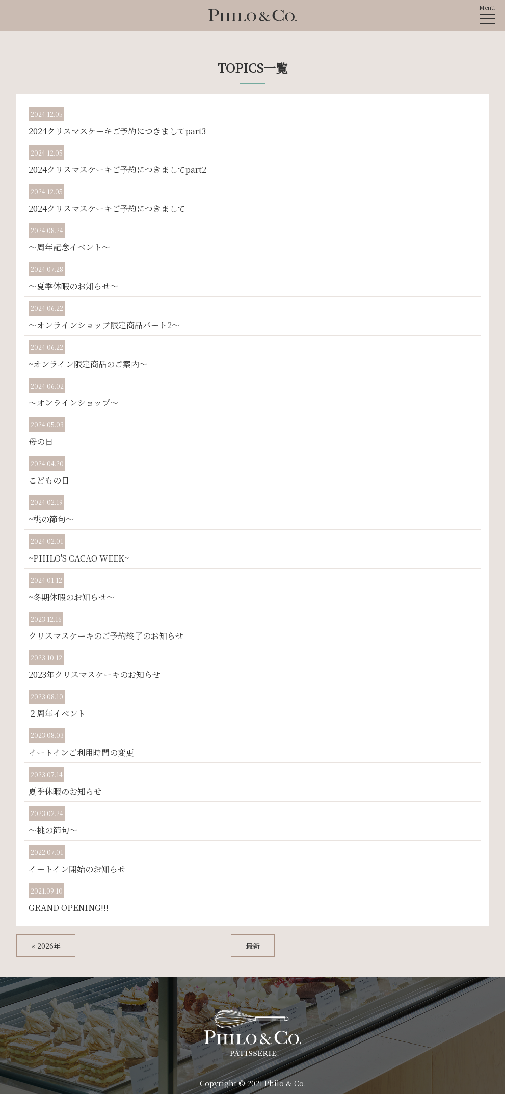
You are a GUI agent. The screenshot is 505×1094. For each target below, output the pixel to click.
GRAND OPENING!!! (69, 907)
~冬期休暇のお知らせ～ (72, 597)
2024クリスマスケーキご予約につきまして (107, 208)
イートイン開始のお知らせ (77, 869)
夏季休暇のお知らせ (65, 791)
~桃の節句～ (51, 519)
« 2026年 (46, 945)
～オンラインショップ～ (73, 403)
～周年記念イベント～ (69, 247)
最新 (253, 945)
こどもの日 (49, 480)
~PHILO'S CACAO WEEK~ (79, 558)
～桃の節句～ (53, 830)
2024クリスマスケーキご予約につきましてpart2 (117, 169)
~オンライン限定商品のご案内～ (88, 364)
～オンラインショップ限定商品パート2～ (104, 325)
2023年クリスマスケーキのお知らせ (95, 674)
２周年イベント (57, 713)
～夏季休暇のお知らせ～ (73, 286)
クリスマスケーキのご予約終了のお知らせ (106, 636)
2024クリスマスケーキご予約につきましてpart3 (117, 131)
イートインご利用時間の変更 (81, 752)
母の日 (41, 441)
